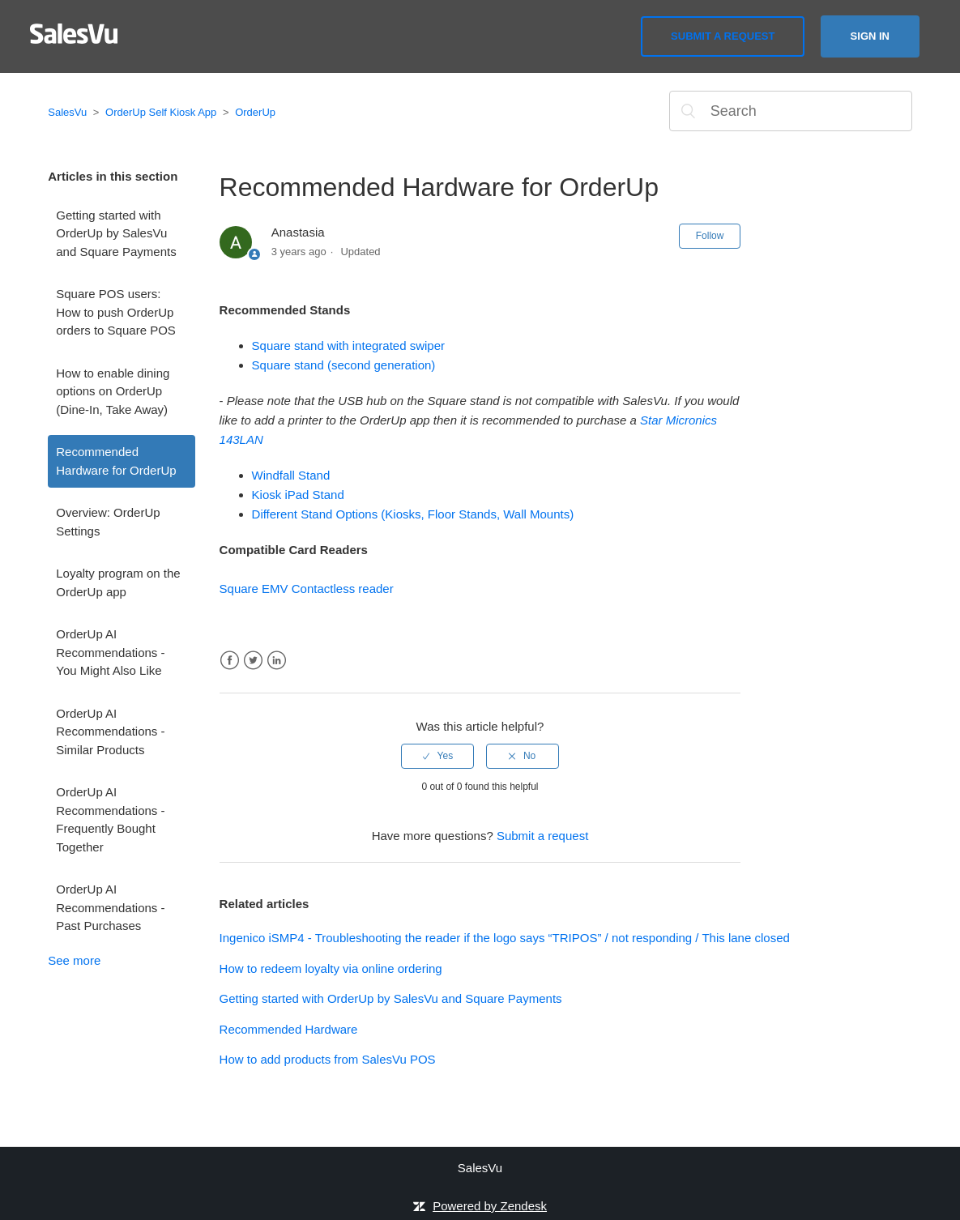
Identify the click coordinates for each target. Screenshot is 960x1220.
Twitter (253, 661)
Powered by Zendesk (490, 1206)
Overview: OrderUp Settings (108, 521)
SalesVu (67, 112)
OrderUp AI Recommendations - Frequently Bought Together (110, 819)
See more (74, 960)
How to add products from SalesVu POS (328, 1059)
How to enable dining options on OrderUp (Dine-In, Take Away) (112, 391)
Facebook (230, 661)
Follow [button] (710, 235)
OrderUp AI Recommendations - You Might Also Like (110, 652)
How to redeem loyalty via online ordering (331, 968)
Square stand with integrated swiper (348, 345)
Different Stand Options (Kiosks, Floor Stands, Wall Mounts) (413, 514)
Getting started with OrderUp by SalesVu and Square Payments (116, 233)
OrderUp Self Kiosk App (160, 112)
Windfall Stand (291, 475)
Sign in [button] (870, 36)
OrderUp (255, 112)
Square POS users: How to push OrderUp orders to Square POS (116, 312)
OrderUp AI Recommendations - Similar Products (110, 731)
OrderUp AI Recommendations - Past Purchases (110, 907)
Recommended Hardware (289, 1029)
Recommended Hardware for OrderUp (116, 461)
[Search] (790, 111)
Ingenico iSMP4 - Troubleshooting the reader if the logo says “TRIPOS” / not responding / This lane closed (505, 938)
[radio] (437, 756)
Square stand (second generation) (344, 365)
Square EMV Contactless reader (307, 588)
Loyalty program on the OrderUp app (118, 582)
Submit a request (722, 36)
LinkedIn (277, 661)
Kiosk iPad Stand (298, 494)
